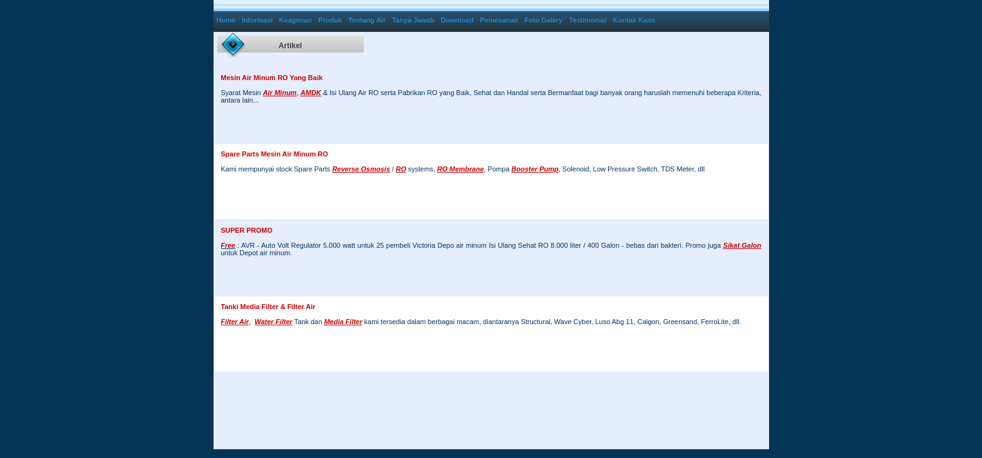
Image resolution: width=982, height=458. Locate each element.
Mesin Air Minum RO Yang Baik (272, 77)
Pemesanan (499, 20)
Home (226, 20)
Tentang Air (367, 20)
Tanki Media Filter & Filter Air (268, 306)
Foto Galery (543, 20)
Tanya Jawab (413, 20)
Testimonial (587, 20)
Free (228, 245)
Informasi (257, 20)
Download (457, 20)
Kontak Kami (634, 20)
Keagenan (296, 20)
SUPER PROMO (247, 230)
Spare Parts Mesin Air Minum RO (274, 154)
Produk (330, 20)
